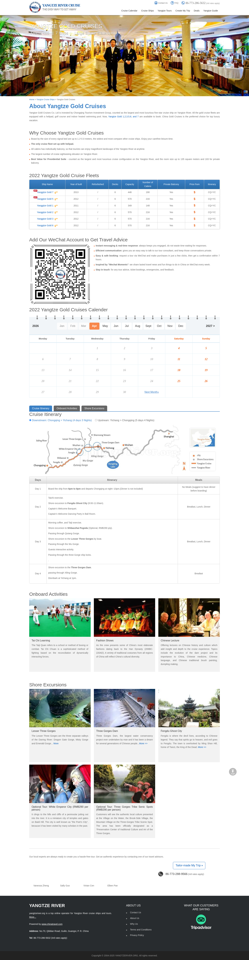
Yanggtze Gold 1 (47, 205)
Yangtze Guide (210, 10)
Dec (180, 326)
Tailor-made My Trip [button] (189, 865)
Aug (137, 326)
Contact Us (161, 3)
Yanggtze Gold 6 (47, 225)
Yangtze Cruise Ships (45, 99)
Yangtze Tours (165, 10)
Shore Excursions (94, 408)
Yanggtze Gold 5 (47, 199)
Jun (116, 326)
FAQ (174, 3)
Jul (127, 326)
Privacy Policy (137, 935)
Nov (169, 326)
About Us (134, 918)
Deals (197, 10)
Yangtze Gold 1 (116, 116)
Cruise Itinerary (40, 408)
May (105, 326)
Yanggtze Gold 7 (47, 192)
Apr (94, 326)
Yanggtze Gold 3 (47, 219)
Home (31, 99)
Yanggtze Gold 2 (47, 212)
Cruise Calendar (129, 10)
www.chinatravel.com (52, 924)
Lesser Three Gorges (44, 731)
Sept (148, 326)
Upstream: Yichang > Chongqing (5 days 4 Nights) (124, 420)
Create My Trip (182, 10)
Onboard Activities (67, 408)
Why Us (134, 924)
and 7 (135, 116)
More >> (143, 743)
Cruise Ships (147, 10)
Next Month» (152, 392)
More (56, 743)
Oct (159, 326)
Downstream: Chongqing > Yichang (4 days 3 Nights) (60, 420)
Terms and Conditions (140, 929)
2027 (209, 326)
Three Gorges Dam (107, 731)
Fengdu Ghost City (171, 731)
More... (32, 917)
